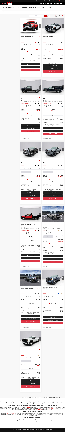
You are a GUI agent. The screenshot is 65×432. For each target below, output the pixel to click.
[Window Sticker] (39, 44)
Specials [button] (47, 3)
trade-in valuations (51, 408)
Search (59, 11)
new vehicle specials (39, 409)
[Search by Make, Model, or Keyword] (31, 12)
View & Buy (30, 64)
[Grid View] (59, 16)
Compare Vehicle (26, 75)
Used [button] (43, 3)
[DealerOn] (14, 429)
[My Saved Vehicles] (60, 0)
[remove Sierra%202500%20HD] (32, 16)
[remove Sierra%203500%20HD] (39, 16)
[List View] (62, 16)
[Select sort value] (56, 16)
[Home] (39, 3)
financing (28, 407)
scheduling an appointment (10, 413)
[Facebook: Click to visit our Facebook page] (36, 0)
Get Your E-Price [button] (30, 69)
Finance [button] (51, 3)
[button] (40, 26)
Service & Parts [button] (56, 3)
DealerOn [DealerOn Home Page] (25, 429)
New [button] (41, 3)
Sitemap (28, 429)
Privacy (31, 429)
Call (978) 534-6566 (31, 67)
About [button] (61, 3)
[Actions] (39, 37)
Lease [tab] (35, 171)
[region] (30, 58)
